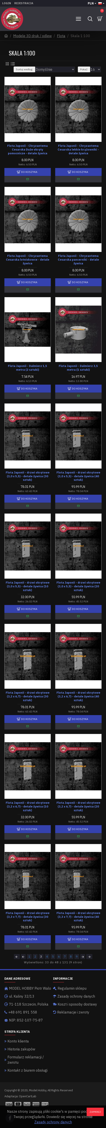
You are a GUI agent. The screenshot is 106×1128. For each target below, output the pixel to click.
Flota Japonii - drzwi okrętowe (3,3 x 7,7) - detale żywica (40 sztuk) (78, 916)
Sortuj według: (24, 69)
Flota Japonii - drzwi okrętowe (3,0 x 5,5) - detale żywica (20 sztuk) (78, 586)
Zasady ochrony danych (53, 1122)
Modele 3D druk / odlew (32, 36)
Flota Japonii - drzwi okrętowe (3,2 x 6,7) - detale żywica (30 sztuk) (27, 696)
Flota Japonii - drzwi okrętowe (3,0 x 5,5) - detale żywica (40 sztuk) (78, 476)
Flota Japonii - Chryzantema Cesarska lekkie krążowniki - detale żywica (78, 149)
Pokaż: (84, 69)
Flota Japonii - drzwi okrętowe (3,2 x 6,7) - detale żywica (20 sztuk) (78, 806)
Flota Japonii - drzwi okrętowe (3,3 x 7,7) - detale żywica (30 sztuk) (27, 916)
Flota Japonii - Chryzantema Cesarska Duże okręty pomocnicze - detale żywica (27, 149)
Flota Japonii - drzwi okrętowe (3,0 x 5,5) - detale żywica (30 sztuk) (27, 476)
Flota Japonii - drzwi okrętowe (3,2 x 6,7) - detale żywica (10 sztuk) (27, 806)
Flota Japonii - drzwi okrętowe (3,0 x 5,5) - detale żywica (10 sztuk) (27, 586)
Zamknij (95, 1111)
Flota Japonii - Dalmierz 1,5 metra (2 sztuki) (27, 368)
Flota (61, 36)
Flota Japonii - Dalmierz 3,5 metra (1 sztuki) (78, 368)
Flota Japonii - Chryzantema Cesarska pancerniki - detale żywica (78, 259)
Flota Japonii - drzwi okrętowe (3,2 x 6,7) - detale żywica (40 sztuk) (78, 696)
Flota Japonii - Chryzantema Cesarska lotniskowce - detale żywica (27, 259)
